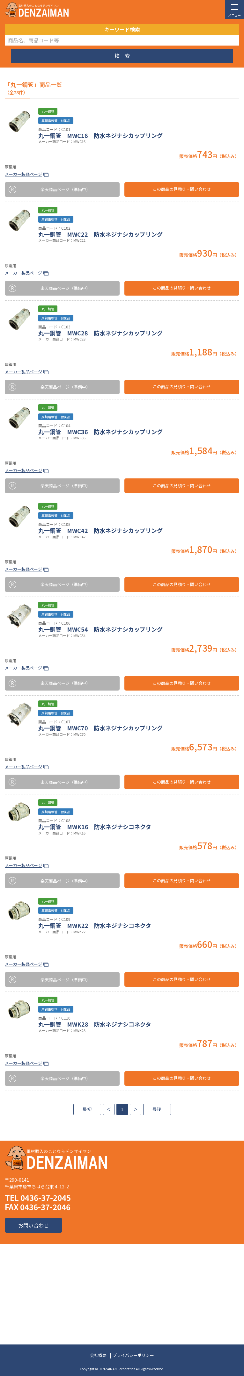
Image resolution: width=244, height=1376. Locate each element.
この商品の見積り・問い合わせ (182, 189)
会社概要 (98, 1355)
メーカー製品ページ (23, 174)
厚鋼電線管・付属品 (55, 120)
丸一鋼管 (47, 111)
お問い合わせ (33, 1225)
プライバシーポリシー (133, 1355)
